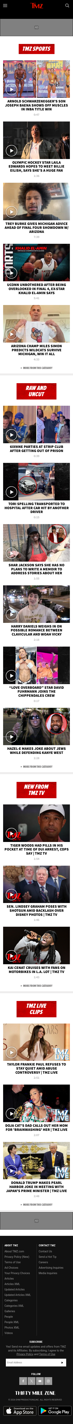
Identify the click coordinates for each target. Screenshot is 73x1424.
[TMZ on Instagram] (48, 1381)
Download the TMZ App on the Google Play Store (54, 1411)
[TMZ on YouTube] (40, 1381)
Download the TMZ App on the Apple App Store (19, 1411)
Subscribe (62, 1362)
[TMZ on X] (31, 1381)
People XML (11, 1322)
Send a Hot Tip (47, 1256)
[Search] (67, 5)
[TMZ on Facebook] (23, 1381)
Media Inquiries (48, 1273)
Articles (9, 1278)
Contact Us (45, 1251)
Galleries (9, 1311)
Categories (11, 1300)
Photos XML (11, 1327)
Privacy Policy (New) (16, 1256)
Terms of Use (12, 1262)
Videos (8, 1333)
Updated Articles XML (17, 1294)
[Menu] (5, 5)
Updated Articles (14, 1289)
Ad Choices (11, 1267)
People (8, 1316)
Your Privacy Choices (17, 1273)
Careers (43, 1262)
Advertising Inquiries (51, 1267)
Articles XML (12, 1284)
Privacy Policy (25, 1354)
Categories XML (14, 1305)
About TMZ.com (14, 1251)
